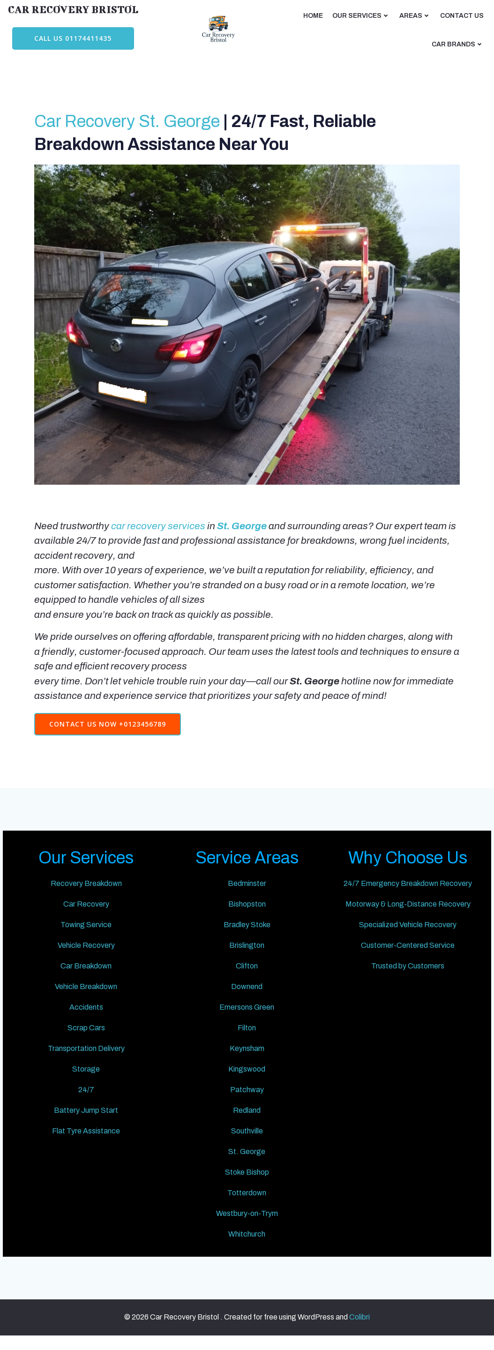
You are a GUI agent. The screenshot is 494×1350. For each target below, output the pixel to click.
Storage (87, 1080)
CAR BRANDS (459, 42)
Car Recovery (87, 915)
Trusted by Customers (406, 977)
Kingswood (247, 1080)
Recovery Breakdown (87, 894)
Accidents (87, 1018)
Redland (247, 1121)
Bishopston (247, 915)
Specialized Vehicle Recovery (407, 935)
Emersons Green (247, 1018)
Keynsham (247, 1059)
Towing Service (87, 935)
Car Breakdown (87, 977)
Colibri (359, 1332)
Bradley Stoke (247, 935)
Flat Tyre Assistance (87, 1142)
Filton (247, 1038)
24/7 (87, 1100)
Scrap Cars (87, 1038)
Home (314, 14)
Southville (247, 1142)
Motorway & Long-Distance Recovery (406, 915)
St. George (247, 1162)
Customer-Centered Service (407, 956)
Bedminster (247, 894)
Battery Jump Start (87, 1121)
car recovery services (160, 529)
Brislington (247, 956)
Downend (247, 997)
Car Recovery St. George (129, 125)
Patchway (247, 1100)
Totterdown (247, 1204)
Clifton (247, 977)
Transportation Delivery (87, 1059)
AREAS (416, 14)
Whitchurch (247, 1245)
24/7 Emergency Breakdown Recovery (407, 894)
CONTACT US (463, 14)
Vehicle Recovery (87, 956)
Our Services (362, 14)
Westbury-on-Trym (247, 1224)
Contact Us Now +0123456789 (109, 726)
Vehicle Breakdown (87, 997)
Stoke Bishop (247, 1183)
